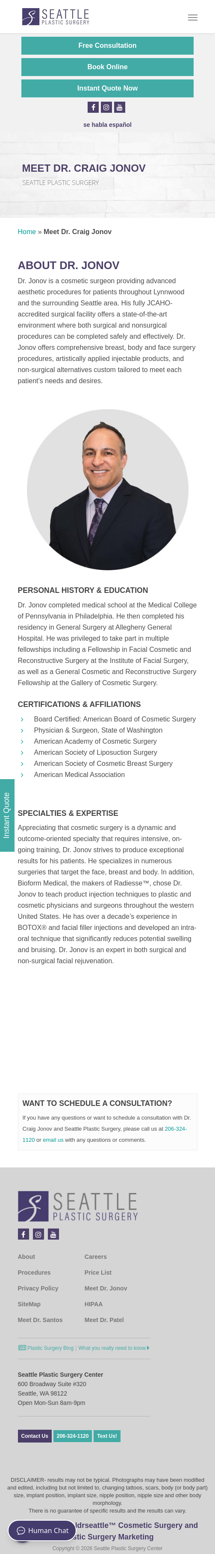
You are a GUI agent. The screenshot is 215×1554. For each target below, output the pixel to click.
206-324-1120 (73, 1436)
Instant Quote (6, 815)
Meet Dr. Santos (40, 1320)
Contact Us (34, 1436)
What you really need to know (114, 1348)
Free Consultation (107, 45)
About (26, 1256)
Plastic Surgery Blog (46, 1348)
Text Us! (107, 1436)
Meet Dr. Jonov (106, 1288)
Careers (96, 1256)
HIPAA (94, 1304)
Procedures (34, 1272)
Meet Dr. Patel (104, 1320)
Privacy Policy (38, 1288)
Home (27, 231)
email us (53, 1140)
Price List (98, 1272)
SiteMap (29, 1304)
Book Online (107, 66)
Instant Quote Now (107, 88)
